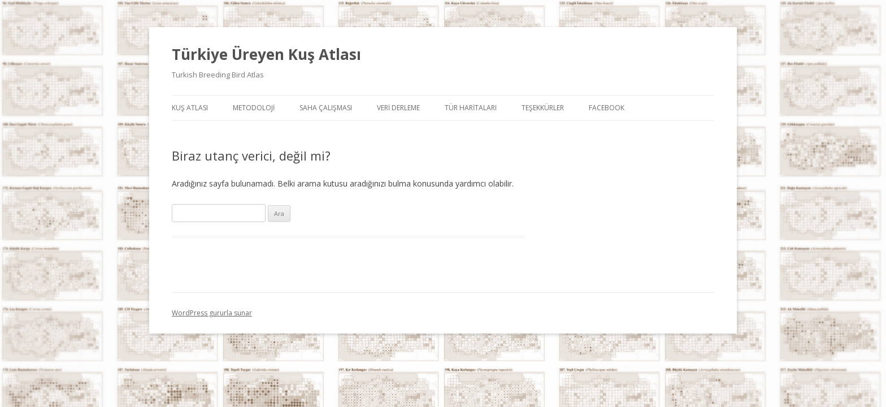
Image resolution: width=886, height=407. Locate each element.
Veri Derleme (398, 107)
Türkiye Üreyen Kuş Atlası (266, 54)
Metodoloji (254, 107)
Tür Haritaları (471, 107)
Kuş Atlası (190, 107)
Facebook (606, 107)
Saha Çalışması (325, 107)
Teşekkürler (543, 107)
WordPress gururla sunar (212, 313)
